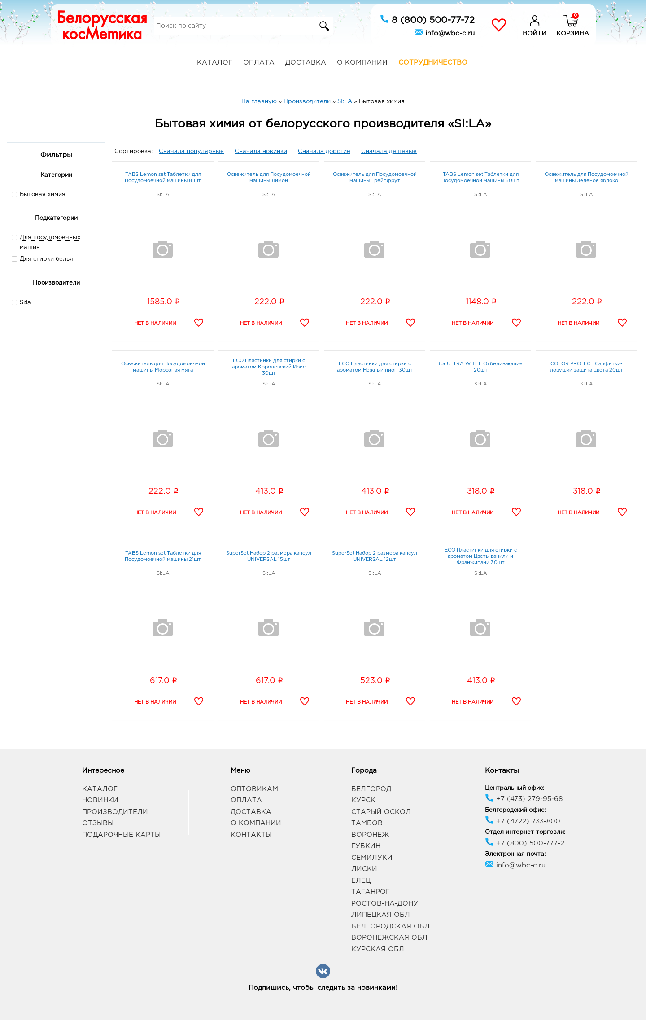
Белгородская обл (390, 926)
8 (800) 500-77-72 (427, 19)
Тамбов (367, 823)
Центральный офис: (514, 788)
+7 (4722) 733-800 (522, 821)
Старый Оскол (381, 812)
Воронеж (370, 835)
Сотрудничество (432, 63)
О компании (362, 63)
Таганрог (370, 892)
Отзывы (97, 823)
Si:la (21, 302)
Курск (363, 800)
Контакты (251, 835)
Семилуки (372, 858)
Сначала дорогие (324, 151)
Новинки (100, 800)
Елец (361, 881)
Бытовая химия (42, 194)
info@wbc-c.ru (444, 32)
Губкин (365, 846)
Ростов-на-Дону (384, 903)
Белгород (371, 789)
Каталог (214, 63)
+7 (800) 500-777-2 (524, 843)
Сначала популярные (191, 151)
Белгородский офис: (515, 810)
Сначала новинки (261, 151)
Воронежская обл (389, 938)
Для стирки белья (46, 259)
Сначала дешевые (389, 151)
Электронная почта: (515, 854)
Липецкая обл (380, 915)
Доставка (305, 63)
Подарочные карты (121, 835)
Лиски (364, 869)
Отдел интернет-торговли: (525, 832)
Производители (115, 812)
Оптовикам (254, 789)
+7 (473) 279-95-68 (524, 799)
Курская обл (377, 949)
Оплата (259, 63)
